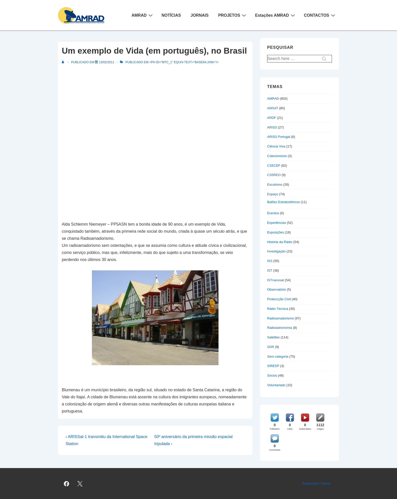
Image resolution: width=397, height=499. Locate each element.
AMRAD (143, 15)
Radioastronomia (279, 328)
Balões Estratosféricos (283, 202)
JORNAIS (200, 15)
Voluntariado (276, 385)
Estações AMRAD (275, 15)
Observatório (276, 289)
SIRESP (273, 366)
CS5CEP (273, 165)
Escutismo (274, 184)
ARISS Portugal (278, 137)
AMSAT (272, 108)
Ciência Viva (276, 146)
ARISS (272, 127)
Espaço (272, 194)
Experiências (276, 223)
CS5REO (274, 175)
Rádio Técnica (277, 309)
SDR (270, 347)
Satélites (273, 337)
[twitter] (80, 483)
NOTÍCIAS (171, 15)
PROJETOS (233, 15)
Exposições (275, 232)
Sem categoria (277, 356)
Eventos (273, 213)
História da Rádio (279, 242)
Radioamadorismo (280, 318)
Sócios (272, 375)
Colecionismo (277, 156)
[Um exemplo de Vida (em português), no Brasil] (106, 62)
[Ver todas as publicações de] (64, 62)
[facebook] (66, 483)
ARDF (271, 118)
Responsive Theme (316, 483)
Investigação (276, 251)
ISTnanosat (275, 280)
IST (269, 270)
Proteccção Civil (279, 299)
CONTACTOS (320, 15)
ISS (269, 261)
